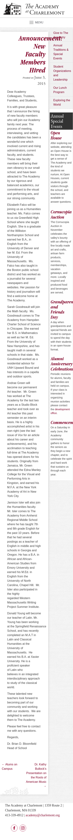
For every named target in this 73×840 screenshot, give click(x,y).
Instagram (23, 828)
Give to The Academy (60, 35)
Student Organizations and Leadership (62, 73)
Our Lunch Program (60, 90)
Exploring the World (61, 102)
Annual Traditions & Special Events (61, 52)
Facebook (14, 828)
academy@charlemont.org (43, 815)
